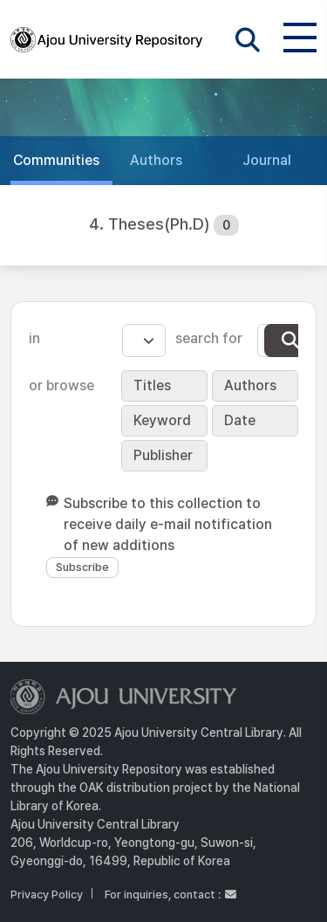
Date (239, 420)
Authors (250, 385)
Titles (152, 385)
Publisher (163, 455)
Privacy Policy (46, 894)
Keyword (162, 420)
